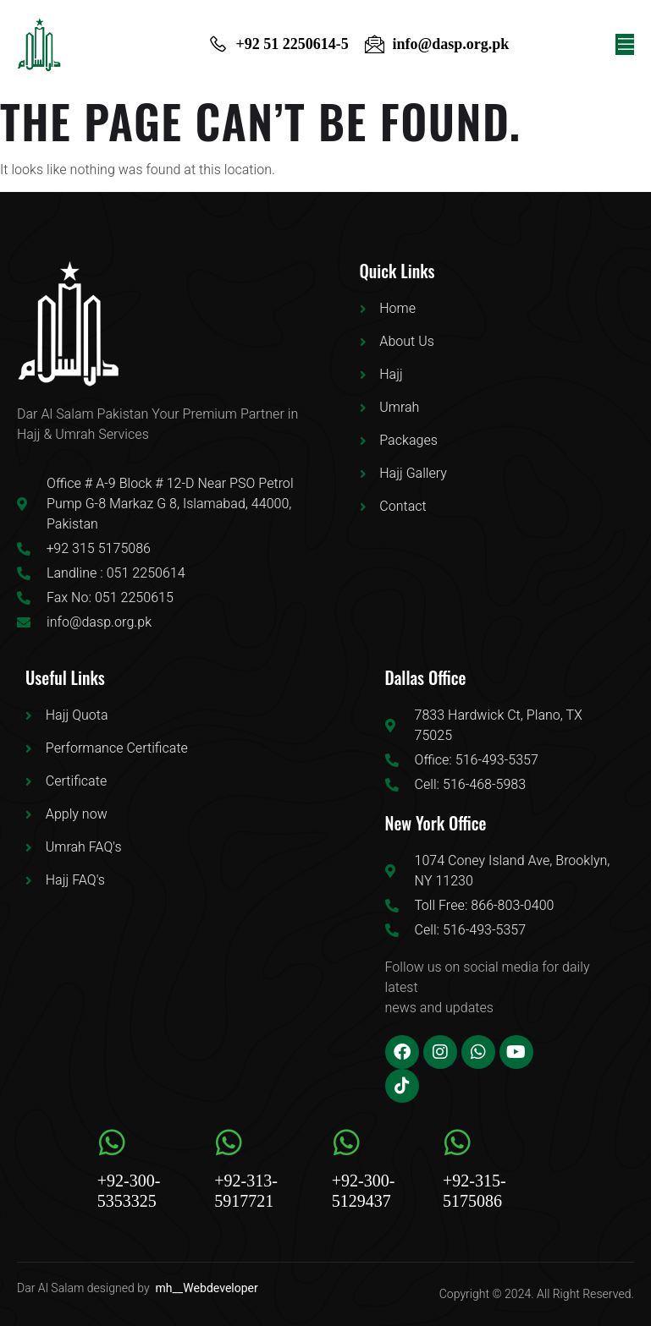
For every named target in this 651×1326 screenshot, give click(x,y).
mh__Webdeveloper (207, 1288)
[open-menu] (624, 44)
